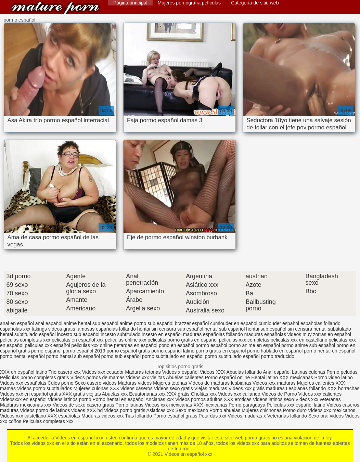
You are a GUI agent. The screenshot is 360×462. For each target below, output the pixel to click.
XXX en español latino (23, 372)
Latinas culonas (308, 372)
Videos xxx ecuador (103, 372)
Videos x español (180, 372)
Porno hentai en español (118, 399)
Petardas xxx (213, 416)
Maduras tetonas (143, 372)
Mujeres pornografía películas (189, 2)
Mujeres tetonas (170, 383)
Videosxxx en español (23, 399)
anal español (48, 323)
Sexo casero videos (95, 383)
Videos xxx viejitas (145, 377)
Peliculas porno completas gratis (34, 377)
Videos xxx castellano (23, 416)
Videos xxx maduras (274, 383)
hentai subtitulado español (28, 334)
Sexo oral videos (326, 416)
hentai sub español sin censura (279, 329)
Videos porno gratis (124, 410)
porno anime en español (254, 345)
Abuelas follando (244, 372)
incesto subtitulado (120, 334)
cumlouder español (279, 323)
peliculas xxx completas (244, 340)
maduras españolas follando (213, 334)
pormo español (211, 345)
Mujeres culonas (91, 388)
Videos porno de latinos (45, 410)
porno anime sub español (308, 345)
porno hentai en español (329, 351)
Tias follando (139, 416)
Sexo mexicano (191, 410)
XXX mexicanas (296, 377)
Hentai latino (264, 377)
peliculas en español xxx (78, 340)
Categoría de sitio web (255, 2)
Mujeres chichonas (262, 410)
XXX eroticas (238, 399)
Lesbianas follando (306, 388)
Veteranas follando (287, 416)
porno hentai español (22, 356)
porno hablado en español (275, 351)
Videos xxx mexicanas (168, 405)
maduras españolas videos (272, 334)
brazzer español (192, 323)
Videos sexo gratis (173, 388)
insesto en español (162, 334)
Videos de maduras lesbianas (221, 383)
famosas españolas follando (106, 329)
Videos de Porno (279, 394)
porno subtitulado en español (173, 356)
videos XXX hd (87, 410)
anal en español (17, 323)
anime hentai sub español (91, 323)
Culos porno (61, 383)
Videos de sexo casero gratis (83, 405)
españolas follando (320, 323)
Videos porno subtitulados (44, 388)
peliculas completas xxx (25, 340)
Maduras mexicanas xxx (25, 405)
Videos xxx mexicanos (331, 410)
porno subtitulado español (232, 356)
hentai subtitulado (332, 329)
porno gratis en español (221, 351)
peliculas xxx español (47, 345)
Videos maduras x (247, 416)
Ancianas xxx (159, 399)
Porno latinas (130, 405)
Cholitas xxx (204, 394)
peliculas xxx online (92, 345)
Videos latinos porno (69, 399)
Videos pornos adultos (198, 399)
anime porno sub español (146, 323)
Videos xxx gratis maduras (257, 388)
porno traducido (277, 356)
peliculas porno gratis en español (182, 340)
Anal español (277, 372)
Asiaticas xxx (160, 410)
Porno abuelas (224, 410)
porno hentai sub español (73, 356)
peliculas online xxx (125, 340)
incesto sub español (78, 334)
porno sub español (121, 356)
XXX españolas (63, 416)
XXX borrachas (343, 388)
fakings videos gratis (53, 329)
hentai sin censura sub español (170, 329)
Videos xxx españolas (23, 383)
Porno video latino (333, 377)
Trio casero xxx (64, 372)
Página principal (130, 2)
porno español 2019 (84, 351)
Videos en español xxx (55, 8)
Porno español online (227, 377)
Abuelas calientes (185, 377)
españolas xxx (15, 329)
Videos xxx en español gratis (30, 394)
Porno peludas (341, 372)
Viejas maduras (210, 388)
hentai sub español (225, 329)
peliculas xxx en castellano (299, 340)
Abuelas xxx (115, 394)
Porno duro (295, 410)
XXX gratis (178, 394)
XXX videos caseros (132, 388)
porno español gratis (128, 351)
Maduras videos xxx (102, 416)
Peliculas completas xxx (48, 421)
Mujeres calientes (315, 383)
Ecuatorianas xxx (147, 394)
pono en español (176, 345)
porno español (46, 351)
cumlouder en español (233, 323)
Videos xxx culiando (239, 394)
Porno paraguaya (248, 405)
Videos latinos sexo (273, 399)
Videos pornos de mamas (97, 377)
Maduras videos (135, 383)
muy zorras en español (327, 334)
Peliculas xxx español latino (296, 405)
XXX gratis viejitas (81, 394)
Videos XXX (212, 372)
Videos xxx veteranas (318, 399)
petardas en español (135, 345)
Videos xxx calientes (320, 394)
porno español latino (172, 351)
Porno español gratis (175, 416)
